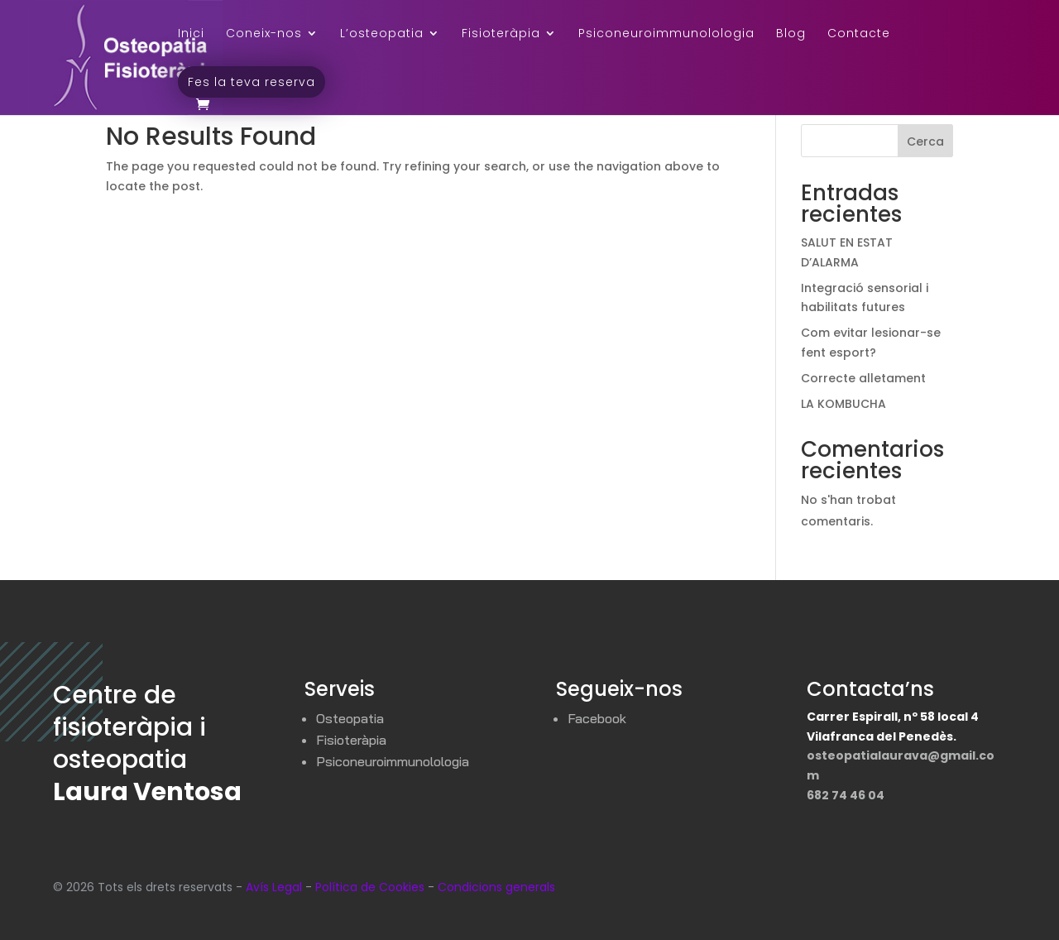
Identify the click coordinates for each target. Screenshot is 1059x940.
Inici (191, 34)
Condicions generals (496, 887)
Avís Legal (274, 887)
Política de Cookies (369, 887)
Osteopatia (350, 718)
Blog (791, 34)
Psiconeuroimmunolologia (666, 34)
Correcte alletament (863, 378)
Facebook (597, 718)
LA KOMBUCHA (843, 404)
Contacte (858, 34)
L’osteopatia (382, 34)
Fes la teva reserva (251, 82)
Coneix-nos (264, 34)
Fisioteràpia (501, 34)
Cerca (925, 141)
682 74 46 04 (845, 795)
